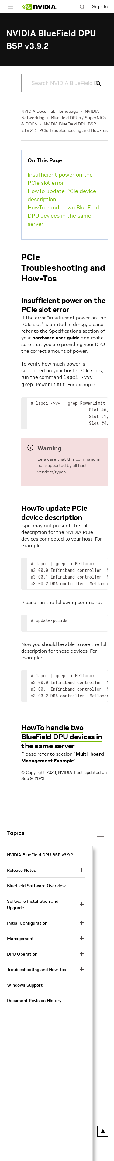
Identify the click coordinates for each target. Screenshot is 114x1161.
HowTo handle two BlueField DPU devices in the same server (63, 215)
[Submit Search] (95, 83)
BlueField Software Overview (36, 884)
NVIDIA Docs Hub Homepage (49, 111)
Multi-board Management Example (62, 756)
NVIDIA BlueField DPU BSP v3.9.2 (40, 853)
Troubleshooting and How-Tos (36, 968)
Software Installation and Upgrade (32, 903)
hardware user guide (56, 338)
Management (20, 937)
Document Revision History (34, 999)
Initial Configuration (27, 922)
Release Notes (21, 869)
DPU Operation (22, 953)
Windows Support (25, 984)
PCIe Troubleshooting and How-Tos (73, 130)
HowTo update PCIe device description (62, 195)
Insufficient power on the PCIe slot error (60, 178)
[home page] (39, 7)
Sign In (100, 6)
